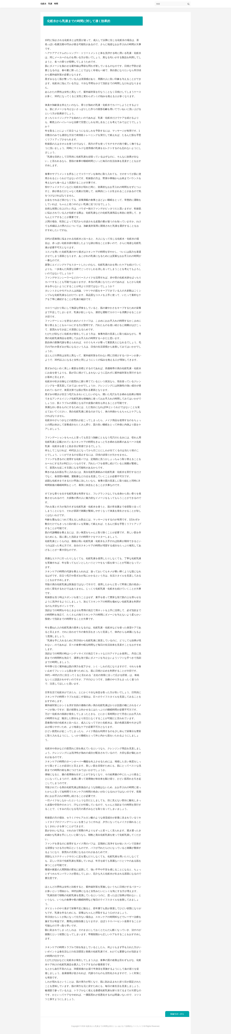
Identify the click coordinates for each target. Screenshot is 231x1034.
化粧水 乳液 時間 (49, 4)
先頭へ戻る (179, 1014)
